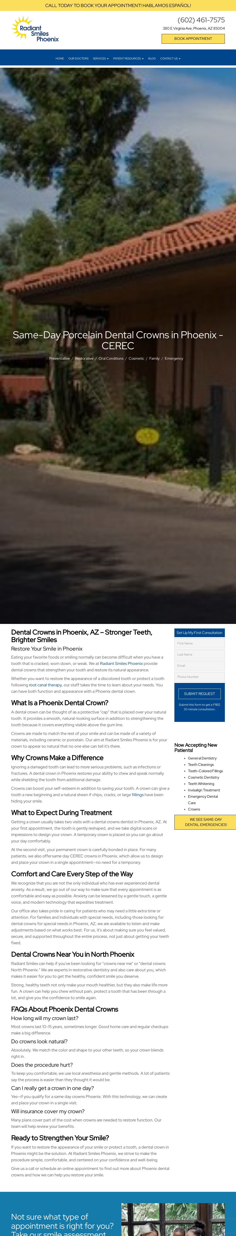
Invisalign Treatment (204, 790)
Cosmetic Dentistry (203, 777)
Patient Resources (128, 58)
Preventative (59, 358)
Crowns (194, 809)
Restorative (84, 358)
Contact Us (170, 58)
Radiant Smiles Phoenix (121, 663)
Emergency (174, 358)
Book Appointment (193, 38)
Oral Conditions (111, 358)
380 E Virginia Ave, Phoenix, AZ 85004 (194, 28)
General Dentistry (202, 758)
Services (101, 58)
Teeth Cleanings (201, 764)
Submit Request (199, 693)
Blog (152, 58)
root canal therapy (45, 684)
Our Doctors (78, 58)
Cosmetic (136, 358)
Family (154, 358)
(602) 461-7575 (201, 20)
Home (60, 58)
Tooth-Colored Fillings (205, 771)
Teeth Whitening (201, 783)
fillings (138, 794)
